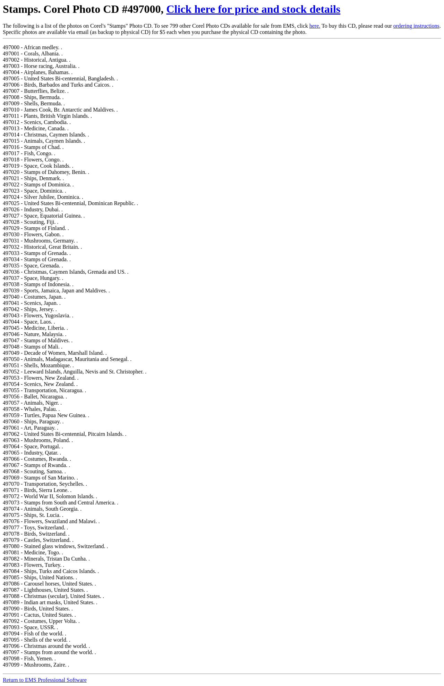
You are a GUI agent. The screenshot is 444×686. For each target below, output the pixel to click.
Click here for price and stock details (253, 9)
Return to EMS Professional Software (45, 680)
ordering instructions (416, 26)
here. (315, 26)
